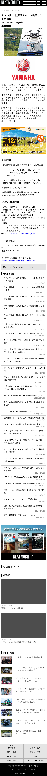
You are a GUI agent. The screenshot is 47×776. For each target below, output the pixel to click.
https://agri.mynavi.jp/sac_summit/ (23, 233)
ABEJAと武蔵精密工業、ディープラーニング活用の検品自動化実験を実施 (25, 433)
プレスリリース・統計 (35, 761)
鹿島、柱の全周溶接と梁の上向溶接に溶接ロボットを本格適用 (25, 508)
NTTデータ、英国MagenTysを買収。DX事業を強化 (25, 478)
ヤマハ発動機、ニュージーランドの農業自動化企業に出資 (25, 289)
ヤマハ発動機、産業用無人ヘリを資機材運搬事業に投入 (25, 308)
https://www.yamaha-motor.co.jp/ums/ (18, 260)
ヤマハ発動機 (30, 267)
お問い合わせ (33, 766)
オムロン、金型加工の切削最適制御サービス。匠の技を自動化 (25, 470)
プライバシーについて (18, 769)
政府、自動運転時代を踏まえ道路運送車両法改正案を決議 (25, 404)
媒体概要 (11, 748)
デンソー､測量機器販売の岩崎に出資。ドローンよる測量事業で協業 (25, 379)
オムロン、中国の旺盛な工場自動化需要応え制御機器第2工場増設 (25, 451)
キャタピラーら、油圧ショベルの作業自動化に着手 (25, 335)
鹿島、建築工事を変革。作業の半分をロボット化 (25, 516)
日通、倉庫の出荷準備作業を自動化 (25, 412)
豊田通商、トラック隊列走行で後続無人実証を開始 (25, 419)
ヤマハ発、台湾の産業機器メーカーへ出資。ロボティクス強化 (25, 280)
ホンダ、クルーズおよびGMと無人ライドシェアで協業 (25, 370)
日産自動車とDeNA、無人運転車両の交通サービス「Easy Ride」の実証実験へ (25, 388)
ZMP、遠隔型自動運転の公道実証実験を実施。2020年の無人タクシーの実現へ (25, 351)
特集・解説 (11, 761)
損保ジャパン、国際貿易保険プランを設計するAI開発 (25, 492)
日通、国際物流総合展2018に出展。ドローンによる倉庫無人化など (25, 326)
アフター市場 (35, 752)
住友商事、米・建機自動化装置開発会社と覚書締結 (25, 485)
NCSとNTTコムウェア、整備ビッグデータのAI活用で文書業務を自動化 (25, 442)
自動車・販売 (35, 748)
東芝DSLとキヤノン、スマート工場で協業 (25, 500)
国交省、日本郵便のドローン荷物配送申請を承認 (25, 397)
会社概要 (32, 769)
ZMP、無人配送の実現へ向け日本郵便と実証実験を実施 (25, 342)
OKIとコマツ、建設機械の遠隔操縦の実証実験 (25, 425)
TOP (12, 746)
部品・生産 (11, 752)
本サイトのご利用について (17, 766)
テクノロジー (20, 267)
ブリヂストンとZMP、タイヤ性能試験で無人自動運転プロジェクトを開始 (25, 361)
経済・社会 (11, 756)
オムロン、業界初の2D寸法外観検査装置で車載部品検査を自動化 (25, 461)
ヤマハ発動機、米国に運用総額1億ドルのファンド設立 (25, 317)
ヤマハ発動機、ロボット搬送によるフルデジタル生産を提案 (25, 299)
